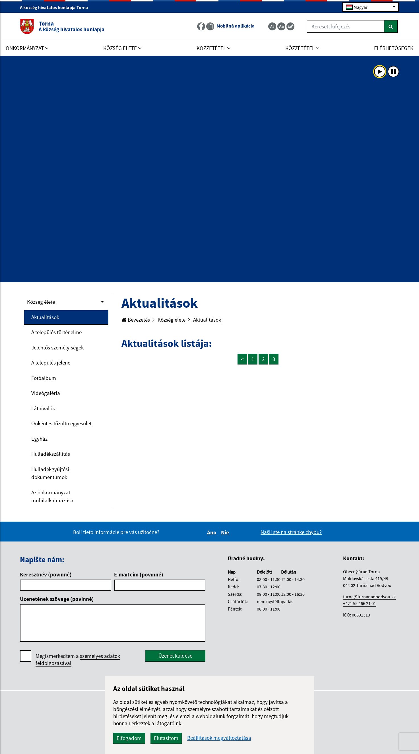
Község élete (41, 301)
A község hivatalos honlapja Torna (56, 7)
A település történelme (56, 332)
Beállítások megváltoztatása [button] (219, 738)
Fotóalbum (43, 377)
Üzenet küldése (175, 655)
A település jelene (50, 362)
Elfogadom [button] (129, 738)
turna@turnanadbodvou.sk (369, 596)
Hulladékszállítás (50, 453)
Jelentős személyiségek (57, 347)
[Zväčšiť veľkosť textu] (290, 26)
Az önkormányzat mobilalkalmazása (52, 496)
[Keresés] (391, 26)
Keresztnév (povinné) (46, 574)
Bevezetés (135, 319)
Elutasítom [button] (166, 738)
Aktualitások (45, 317)
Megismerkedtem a (78, 660)
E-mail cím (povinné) (138, 574)
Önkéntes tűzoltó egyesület (61, 423)
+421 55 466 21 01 (359, 603)
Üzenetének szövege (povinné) (57, 598)
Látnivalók (43, 408)
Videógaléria (45, 393)
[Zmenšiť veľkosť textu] (272, 26)
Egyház (39, 438)
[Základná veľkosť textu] (281, 26)
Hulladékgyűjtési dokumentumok (50, 473)
